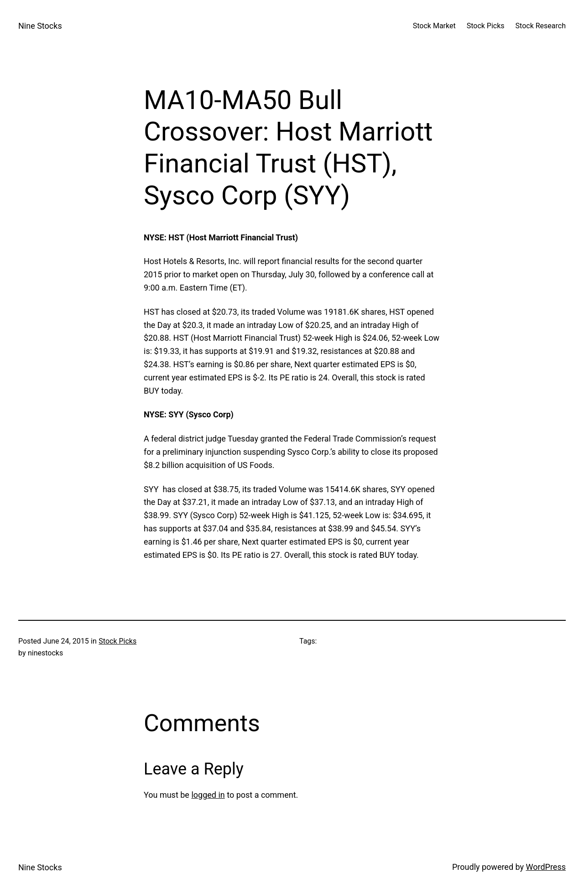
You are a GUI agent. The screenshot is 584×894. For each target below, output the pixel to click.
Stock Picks (117, 641)
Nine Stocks (40, 26)
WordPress (546, 867)
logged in (207, 795)
